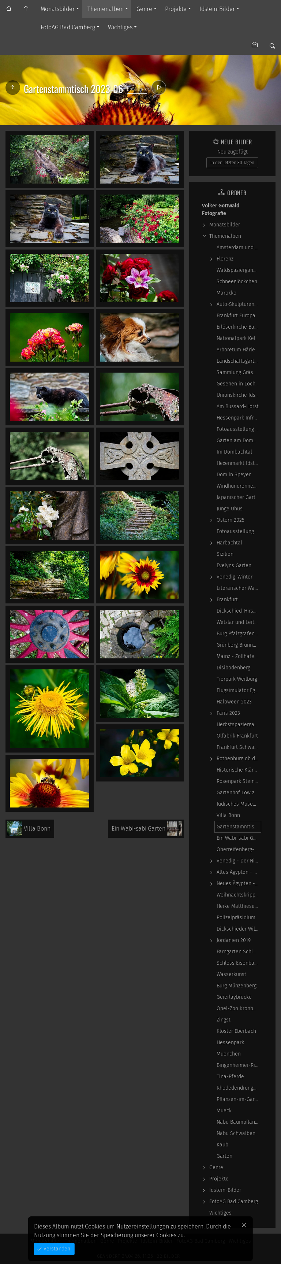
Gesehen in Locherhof (239, 384)
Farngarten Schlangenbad (239, 952)
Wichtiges (120, 27)
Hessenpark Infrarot (239, 418)
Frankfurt (227, 599)
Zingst (224, 1020)
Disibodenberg (233, 668)
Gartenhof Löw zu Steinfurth (239, 793)
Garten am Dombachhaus (239, 440)
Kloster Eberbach (236, 1031)
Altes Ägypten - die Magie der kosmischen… (239, 872)
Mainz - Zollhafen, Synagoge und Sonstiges (239, 656)
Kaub (222, 1145)
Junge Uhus (230, 509)
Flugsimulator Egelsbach (239, 690)
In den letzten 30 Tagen (232, 162)
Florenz (225, 259)
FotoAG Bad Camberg (68, 27)
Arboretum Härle (236, 350)
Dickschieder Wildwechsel (239, 929)
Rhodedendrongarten (239, 1088)
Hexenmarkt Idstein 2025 (239, 463)
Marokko (226, 293)
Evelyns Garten (234, 565)
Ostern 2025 (230, 520)
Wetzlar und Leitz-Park (239, 622)
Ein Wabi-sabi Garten (239, 838)
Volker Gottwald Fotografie (220, 210)
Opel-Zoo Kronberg (239, 1008)
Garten (224, 1156)
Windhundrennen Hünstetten (239, 486)
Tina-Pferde (230, 1076)
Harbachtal (229, 543)
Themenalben (105, 8)
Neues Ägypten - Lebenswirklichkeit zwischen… (239, 883)
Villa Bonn (228, 815)
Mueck (224, 1111)
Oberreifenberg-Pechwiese (239, 849)
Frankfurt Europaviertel (239, 316)
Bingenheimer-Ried (239, 1065)
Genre (144, 8)
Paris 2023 (228, 713)
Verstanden (56, 1249)
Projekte (176, 8)
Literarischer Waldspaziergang (239, 588)
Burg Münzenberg (236, 986)
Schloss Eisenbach (238, 963)
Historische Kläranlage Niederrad (239, 770)
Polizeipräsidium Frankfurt (239, 917)
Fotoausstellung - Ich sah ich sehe (239, 531)
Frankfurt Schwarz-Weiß (239, 747)
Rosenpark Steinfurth (239, 781)
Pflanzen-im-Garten (239, 1099)
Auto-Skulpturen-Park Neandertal (239, 304)
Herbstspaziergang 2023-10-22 (239, 724)
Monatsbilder (58, 8)
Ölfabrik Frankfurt (237, 736)
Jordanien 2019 (234, 940)
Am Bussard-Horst (238, 406)
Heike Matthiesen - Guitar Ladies (239, 906)
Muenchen (229, 1054)
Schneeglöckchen (237, 281)
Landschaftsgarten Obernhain (239, 361)
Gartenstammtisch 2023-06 (239, 827)
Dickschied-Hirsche (239, 611)
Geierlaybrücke (234, 997)
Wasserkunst (231, 974)
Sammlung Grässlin (239, 372)
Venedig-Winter (234, 577)
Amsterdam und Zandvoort (239, 247)
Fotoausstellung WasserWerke (239, 429)
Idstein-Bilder (217, 8)
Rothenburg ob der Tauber (239, 758)
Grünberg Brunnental (239, 645)
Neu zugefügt (232, 152)
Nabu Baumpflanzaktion (239, 1122)
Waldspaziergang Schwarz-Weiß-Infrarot (239, 270)
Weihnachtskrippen (239, 895)
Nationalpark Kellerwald (239, 338)
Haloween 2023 (234, 702)
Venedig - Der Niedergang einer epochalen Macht (239, 861)
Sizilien (225, 554)
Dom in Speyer (234, 475)
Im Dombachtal (234, 452)
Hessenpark (230, 1042)
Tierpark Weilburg (237, 679)
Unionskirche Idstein (239, 395)
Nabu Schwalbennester (239, 1133)
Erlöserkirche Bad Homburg (239, 327)
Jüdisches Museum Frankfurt (239, 804)
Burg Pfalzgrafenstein (239, 634)
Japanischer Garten (239, 497)
